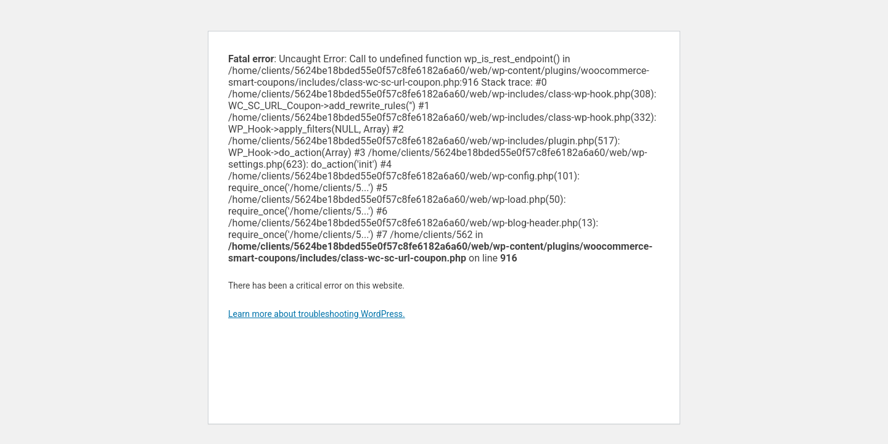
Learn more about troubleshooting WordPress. (316, 314)
